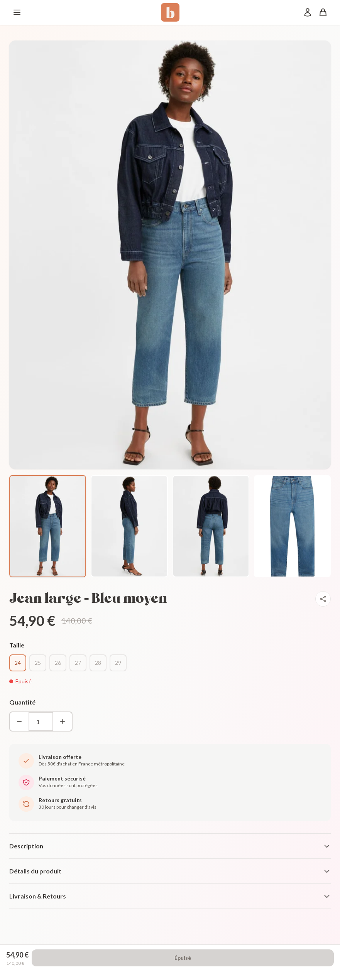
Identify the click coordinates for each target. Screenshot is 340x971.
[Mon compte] (307, 12)
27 (78, 662)
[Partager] (323, 599)
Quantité (22, 702)
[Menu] (17, 12)
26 (58, 662)
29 (118, 662)
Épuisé (182, 957)
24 (18, 662)
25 (38, 662)
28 (98, 662)
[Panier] (323, 12)
